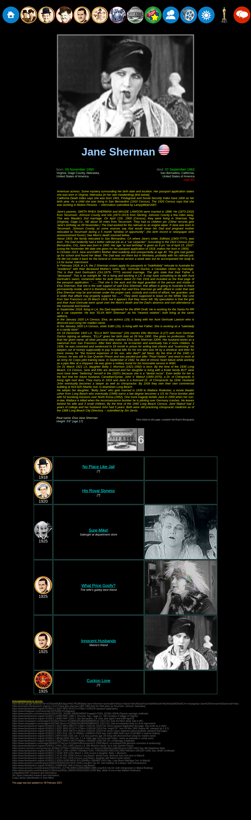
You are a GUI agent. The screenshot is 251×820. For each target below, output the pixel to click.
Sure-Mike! (98, 530)
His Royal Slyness (98, 491)
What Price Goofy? (98, 585)
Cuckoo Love (98, 680)
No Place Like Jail (98, 466)
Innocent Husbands (98, 641)
